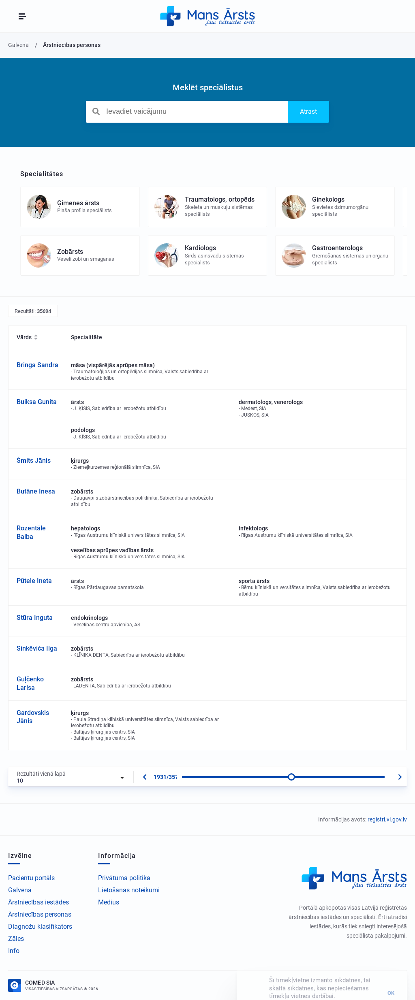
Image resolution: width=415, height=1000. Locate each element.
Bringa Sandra (37, 365)
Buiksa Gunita (37, 402)
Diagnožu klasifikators (40, 926)
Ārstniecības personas (39, 914)
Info (13, 951)
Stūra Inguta (35, 617)
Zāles (16, 939)
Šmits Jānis (34, 460)
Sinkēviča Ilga (37, 648)
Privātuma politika (124, 878)
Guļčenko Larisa (30, 683)
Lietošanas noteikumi (129, 890)
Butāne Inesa (36, 491)
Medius (108, 902)
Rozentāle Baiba (31, 532)
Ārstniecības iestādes (38, 902)
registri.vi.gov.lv (387, 819)
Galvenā (20, 890)
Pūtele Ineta (34, 581)
